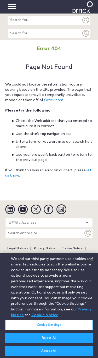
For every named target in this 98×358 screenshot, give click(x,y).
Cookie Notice (72, 248)
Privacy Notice (44, 248)
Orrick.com (53, 100)
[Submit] (86, 20)
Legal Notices (17, 248)
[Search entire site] (44, 233)
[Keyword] (88, 233)
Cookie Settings (49, 327)
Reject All (49, 340)
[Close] (91, 262)
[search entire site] (44, 20)
